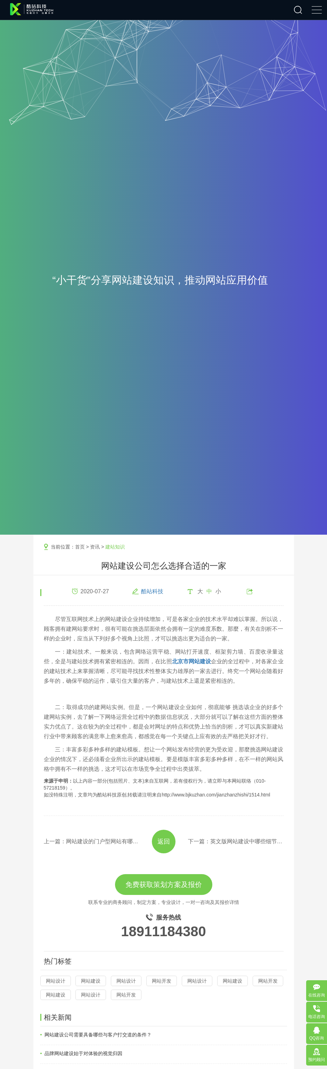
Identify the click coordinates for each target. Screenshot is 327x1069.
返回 (163, 841)
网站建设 (90, 981)
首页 (80, 547)
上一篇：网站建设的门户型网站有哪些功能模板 (91, 841)
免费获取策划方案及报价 (163, 884)
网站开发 (161, 981)
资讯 (95, 547)
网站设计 (55, 981)
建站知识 (115, 547)
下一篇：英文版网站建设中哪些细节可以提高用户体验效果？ (236, 841)
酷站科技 (152, 591)
